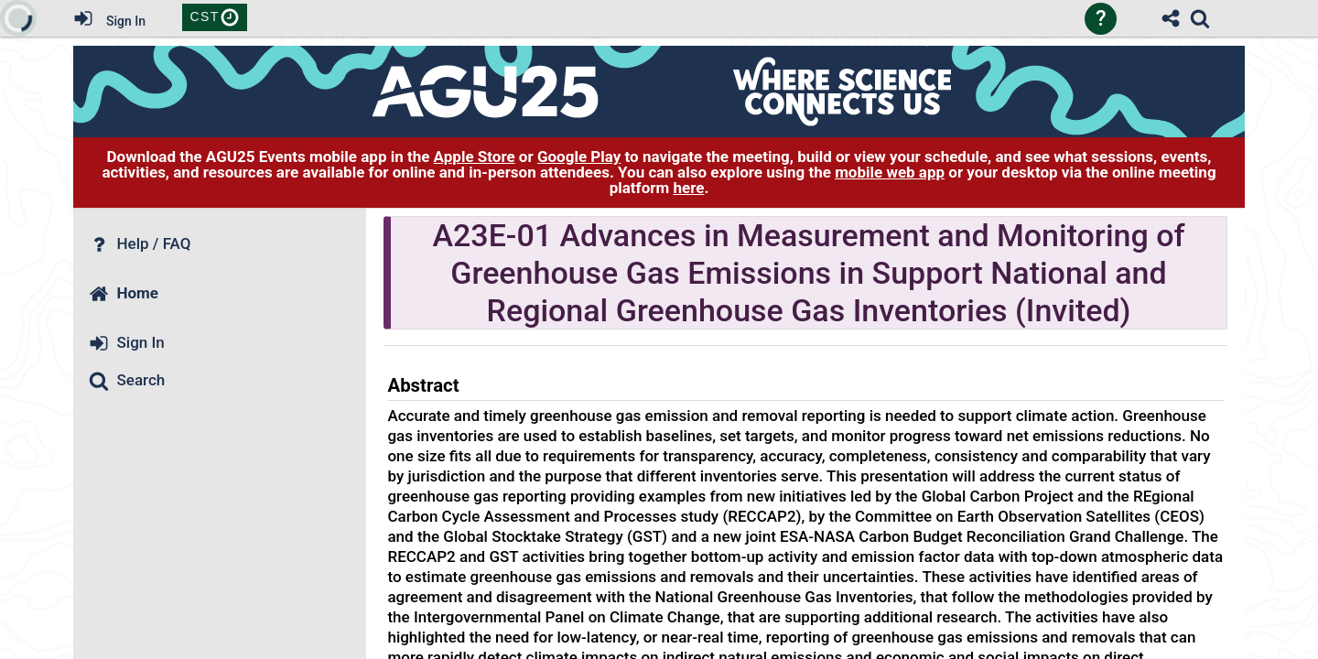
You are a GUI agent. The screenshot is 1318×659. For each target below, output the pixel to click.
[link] (1200, 18)
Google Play (579, 156)
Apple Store (474, 156)
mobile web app (890, 172)
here (688, 187)
